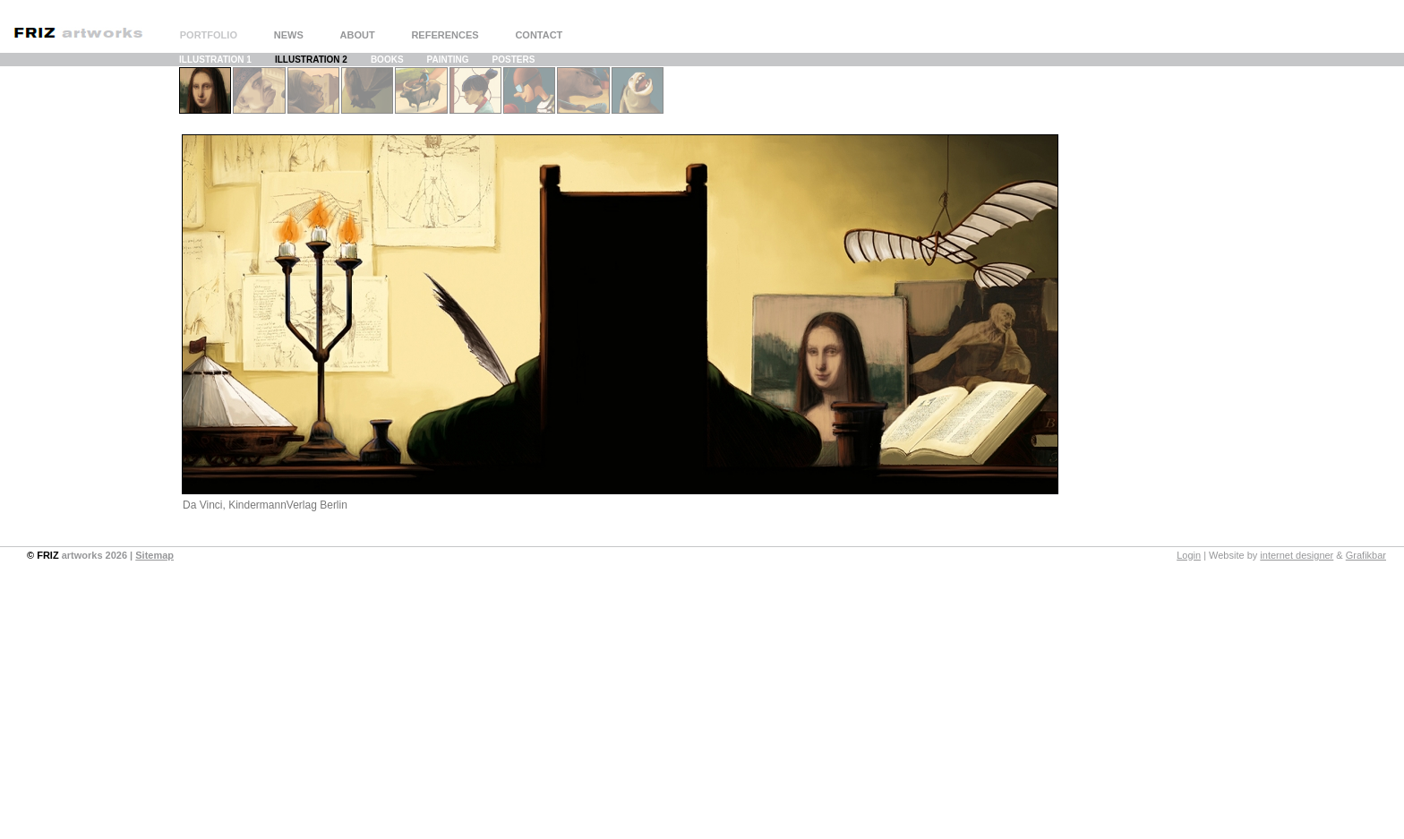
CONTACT (538, 35)
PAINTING (448, 59)
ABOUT (357, 35)
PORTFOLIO (208, 35)
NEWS (289, 35)
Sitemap (154, 555)
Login (1189, 555)
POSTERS (513, 59)
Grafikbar (1366, 555)
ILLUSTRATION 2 (311, 59)
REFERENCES (444, 35)
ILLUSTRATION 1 (215, 59)
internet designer (1296, 555)
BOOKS (387, 59)
